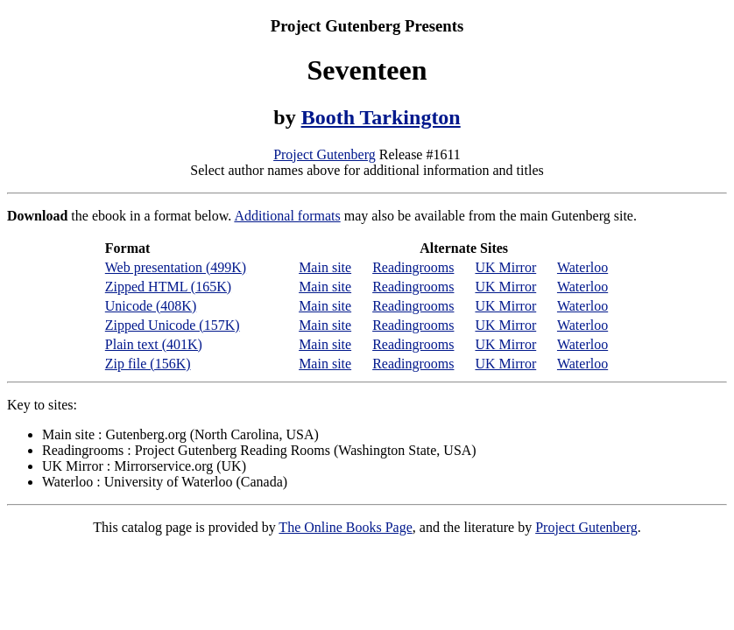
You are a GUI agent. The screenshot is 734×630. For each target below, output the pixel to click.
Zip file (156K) (148, 363)
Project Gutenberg (324, 154)
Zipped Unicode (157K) (172, 325)
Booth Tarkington (381, 117)
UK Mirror (505, 267)
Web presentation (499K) (175, 267)
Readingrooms (413, 267)
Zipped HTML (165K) (168, 286)
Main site (325, 267)
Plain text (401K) (153, 344)
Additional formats (287, 215)
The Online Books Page (345, 527)
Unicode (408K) (150, 305)
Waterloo (582, 267)
